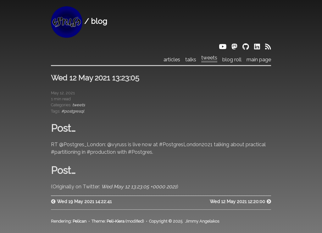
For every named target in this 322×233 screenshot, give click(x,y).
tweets (209, 58)
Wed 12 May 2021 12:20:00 (237, 201)
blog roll (232, 60)
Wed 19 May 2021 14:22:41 (84, 201)
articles (172, 60)
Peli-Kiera (116, 221)
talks (190, 60)
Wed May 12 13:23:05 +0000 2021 (139, 187)
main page (259, 60)
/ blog (79, 21)
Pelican (79, 221)
